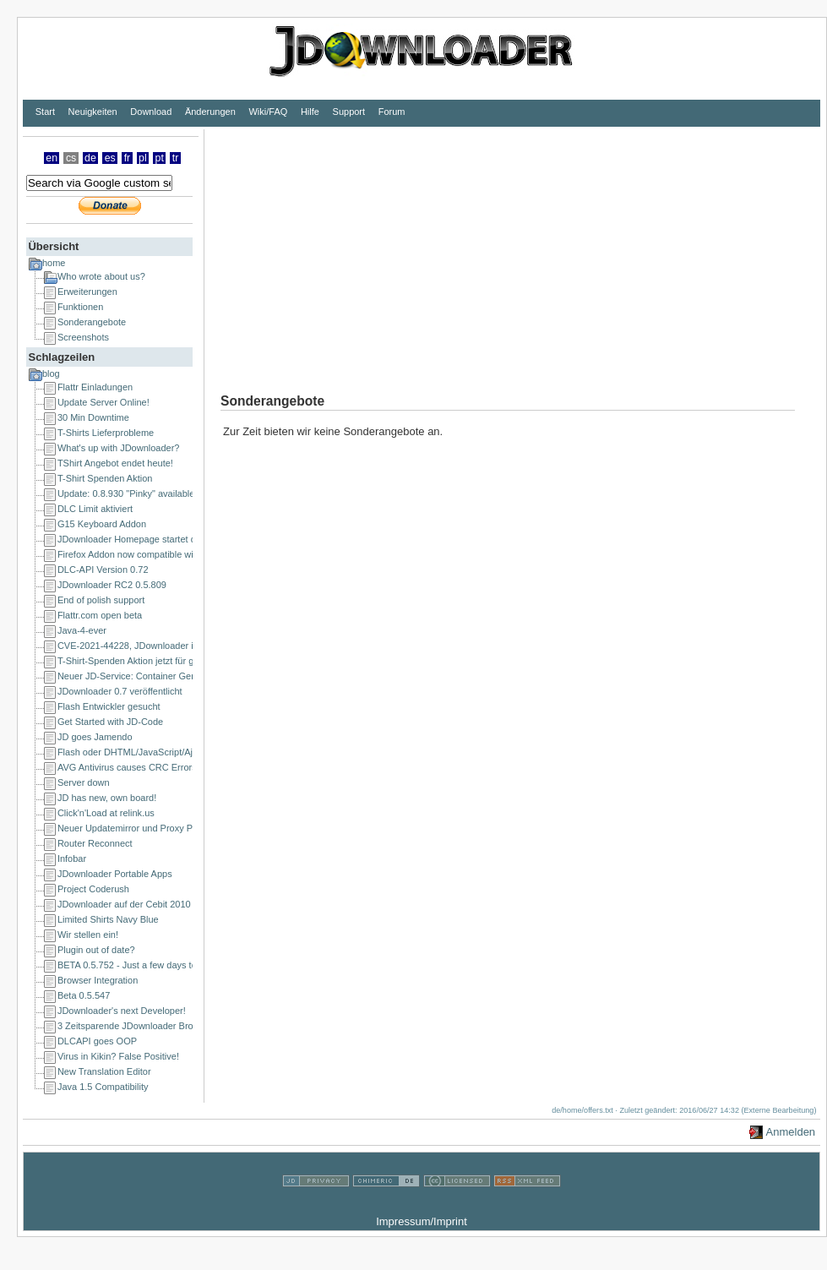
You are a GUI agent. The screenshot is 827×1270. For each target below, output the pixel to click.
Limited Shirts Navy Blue (108, 919)
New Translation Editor (104, 1071)
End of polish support (100, 600)
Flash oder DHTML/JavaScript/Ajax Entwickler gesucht (170, 752)
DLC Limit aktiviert (95, 509)
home (54, 263)
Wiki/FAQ (267, 111)
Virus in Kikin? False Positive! (118, 1056)
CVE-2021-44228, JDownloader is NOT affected (156, 645)
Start (45, 111)
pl (143, 158)
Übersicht (53, 246)
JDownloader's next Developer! (121, 1011)
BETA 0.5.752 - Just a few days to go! (134, 965)
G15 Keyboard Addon (101, 524)
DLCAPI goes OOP (97, 1041)
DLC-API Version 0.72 (103, 569)
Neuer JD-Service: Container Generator (138, 676)
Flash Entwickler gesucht (109, 706)
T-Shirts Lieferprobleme (105, 433)
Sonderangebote (91, 322)
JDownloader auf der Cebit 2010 (124, 904)
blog (51, 373)
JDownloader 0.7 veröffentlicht (119, 691)
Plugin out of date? (96, 950)
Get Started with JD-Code (110, 722)
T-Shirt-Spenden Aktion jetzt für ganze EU (143, 661)
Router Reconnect (95, 843)
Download (150, 111)
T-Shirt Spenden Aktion (105, 478)
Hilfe (310, 111)
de (90, 158)
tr (175, 158)
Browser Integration (97, 980)
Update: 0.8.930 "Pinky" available (126, 493)
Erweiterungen (87, 291)
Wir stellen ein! (87, 934)
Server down (83, 782)
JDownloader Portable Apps (114, 874)
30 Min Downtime (93, 417)
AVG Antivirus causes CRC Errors (127, 767)
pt (159, 158)
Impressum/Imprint (421, 1221)
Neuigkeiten (92, 111)
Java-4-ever (81, 630)
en (51, 158)
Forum (391, 111)
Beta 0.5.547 (83, 995)
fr (127, 158)
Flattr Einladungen (95, 387)
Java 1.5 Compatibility (103, 1087)
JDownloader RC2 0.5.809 (111, 585)
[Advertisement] (501, 247)
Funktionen (80, 307)
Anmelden (791, 1132)
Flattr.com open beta (99, 615)
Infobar (71, 858)
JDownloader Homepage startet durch (135, 539)
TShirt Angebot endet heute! (115, 463)
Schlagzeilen (61, 357)
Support (349, 111)
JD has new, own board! (106, 798)
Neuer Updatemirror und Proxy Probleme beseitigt (160, 828)
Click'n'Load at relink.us (106, 813)
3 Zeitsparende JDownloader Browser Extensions (159, 1026)
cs (71, 158)
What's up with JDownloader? (118, 448)
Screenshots (83, 337)
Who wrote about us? (101, 276)
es (110, 158)
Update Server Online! (103, 402)
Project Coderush (93, 889)
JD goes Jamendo (95, 737)
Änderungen (210, 111)
